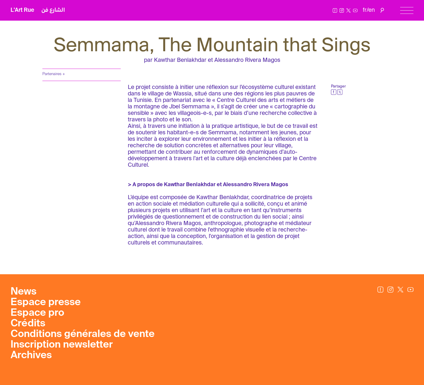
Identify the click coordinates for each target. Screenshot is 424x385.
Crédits (28, 324)
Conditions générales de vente (83, 334)
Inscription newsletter (62, 345)
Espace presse (46, 303)
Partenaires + (53, 74)
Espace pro (37, 313)
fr (365, 10)
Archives (31, 356)
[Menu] (406, 10)
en (371, 10)
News (24, 292)
